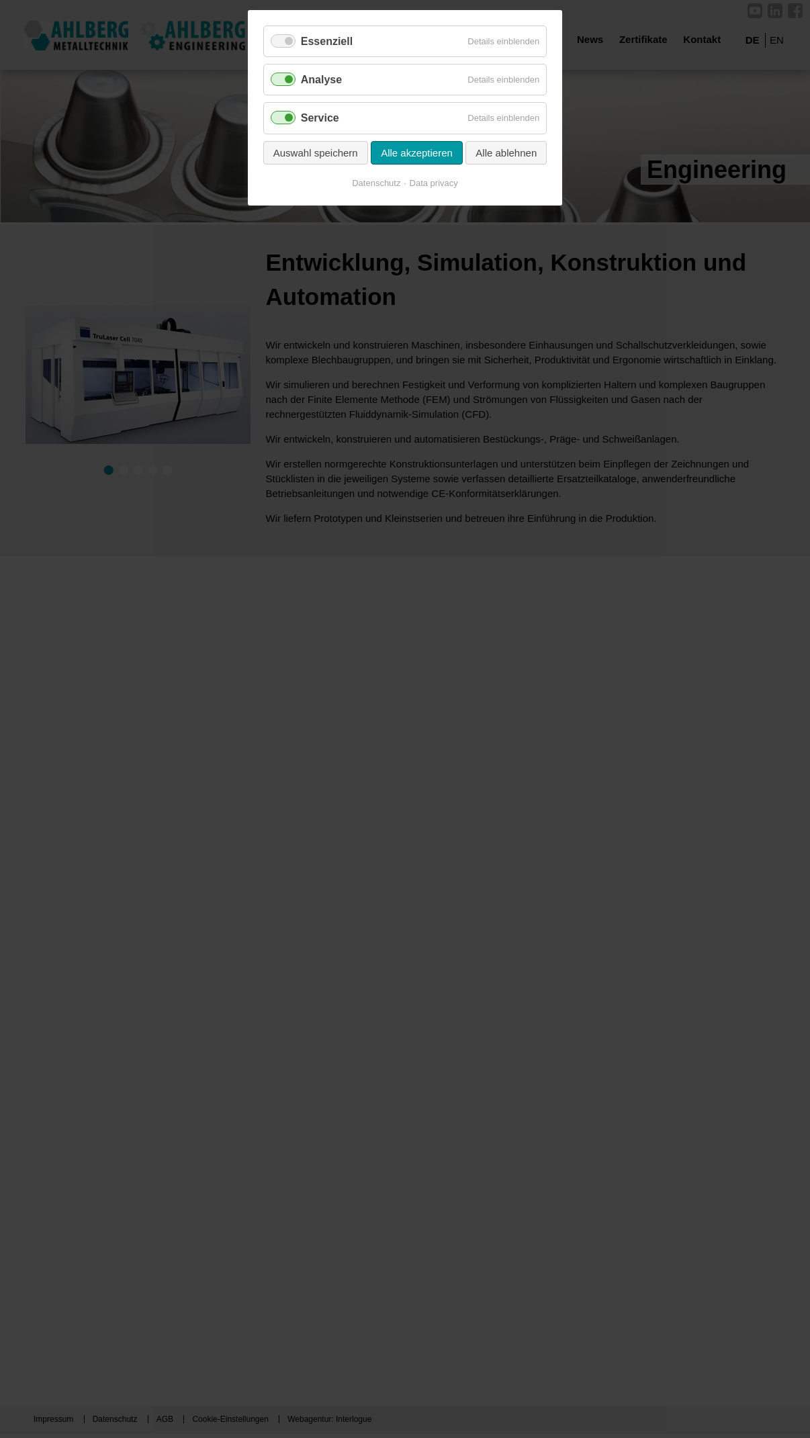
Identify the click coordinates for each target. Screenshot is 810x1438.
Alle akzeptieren (417, 153)
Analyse (321, 79)
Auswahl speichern (315, 153)
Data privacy (434, 183)
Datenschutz (376, 183)
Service (320, 118)
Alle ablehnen (506, 153)
